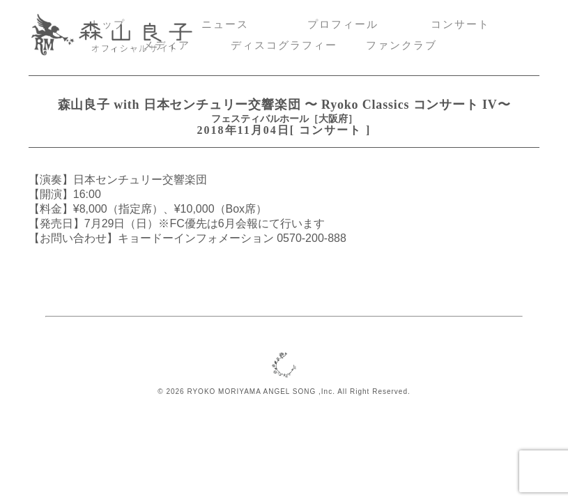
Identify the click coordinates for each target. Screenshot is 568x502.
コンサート (460, 24)
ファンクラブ (401, 45)
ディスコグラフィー (284, 45)
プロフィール (342, 24)
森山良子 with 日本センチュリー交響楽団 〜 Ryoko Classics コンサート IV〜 (284, 105)
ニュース (225, 24)
